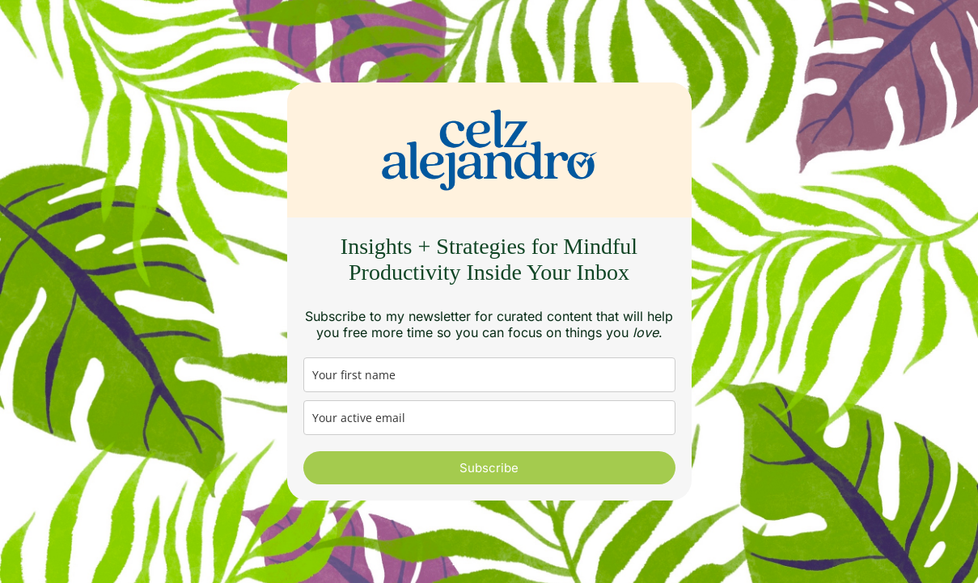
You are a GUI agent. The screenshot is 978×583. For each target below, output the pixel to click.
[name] (489, 374)
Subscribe (489, 467)
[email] (489, 417)
